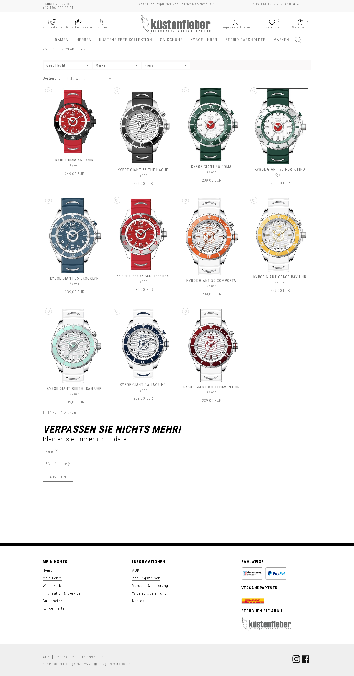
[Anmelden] (58, 477)
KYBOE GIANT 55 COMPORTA (211, 280)
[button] (236, 27)
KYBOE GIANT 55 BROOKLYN (74, 278)
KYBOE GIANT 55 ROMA (211, 167)
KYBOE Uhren (204, 39)
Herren (84, 39)
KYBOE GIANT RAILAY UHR (143, 385)
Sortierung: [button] (52, 78)
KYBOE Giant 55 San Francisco (143, 276)
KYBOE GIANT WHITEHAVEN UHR (211, 387)
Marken (281, 39)
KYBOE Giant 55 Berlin (74, 160)
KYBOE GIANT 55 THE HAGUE (142, 170)
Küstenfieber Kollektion (125, 39)
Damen (62, 39)
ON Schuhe (171, 39)
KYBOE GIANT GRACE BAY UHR (279, 277)
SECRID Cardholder (245, 39)
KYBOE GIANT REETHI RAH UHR (74, 388)
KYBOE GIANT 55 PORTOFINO (280, 169)
